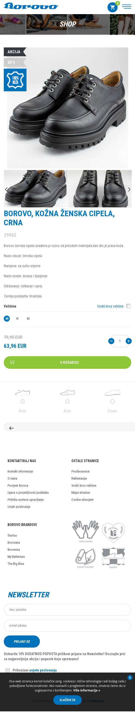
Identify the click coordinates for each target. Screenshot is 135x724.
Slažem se (67, 700)
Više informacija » (86, 690)
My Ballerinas (16, 560)
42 (28, 318)
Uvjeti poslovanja (19, 510)
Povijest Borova (18, 489)
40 (6, 318)
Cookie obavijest (82, 503)
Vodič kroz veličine (110, 306)
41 (17, 318)
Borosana (14, 546)
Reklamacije (79, 482)
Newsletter (28, 598)
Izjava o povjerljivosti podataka (28, 496)
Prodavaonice (80, 475)
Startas (12, 539)
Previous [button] (6, 189)
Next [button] (129, 189)
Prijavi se (22, 645)
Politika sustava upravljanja (26, 503)
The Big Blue (16, 567)
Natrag (25, 429)
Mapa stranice (80, 496)
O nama (12, 482)
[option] (67, 108)
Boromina (14, 553)
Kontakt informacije (20, 475)
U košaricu (69, 362)
